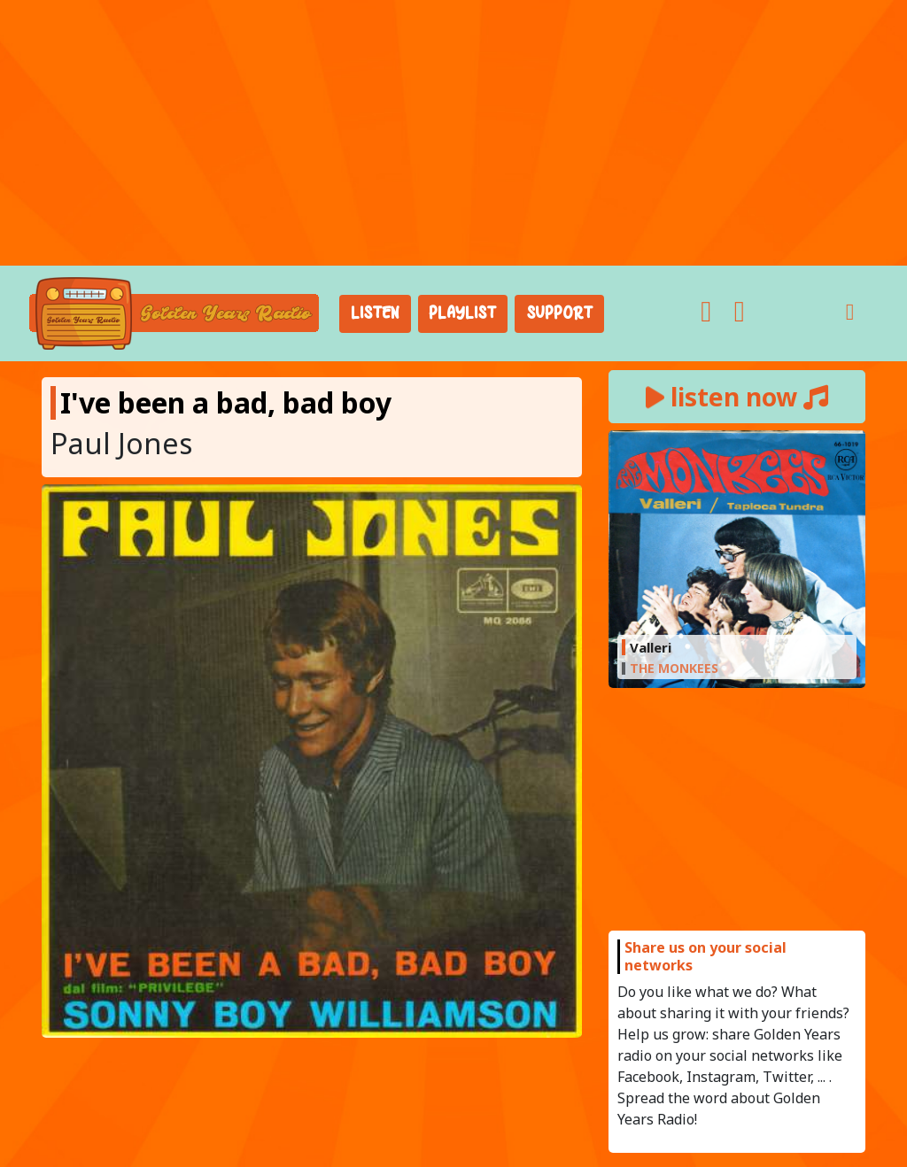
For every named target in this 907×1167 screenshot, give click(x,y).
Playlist (462, 313)
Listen (375, 313)
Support (559, 313)
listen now (737, 396)
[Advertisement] (453, 133)
